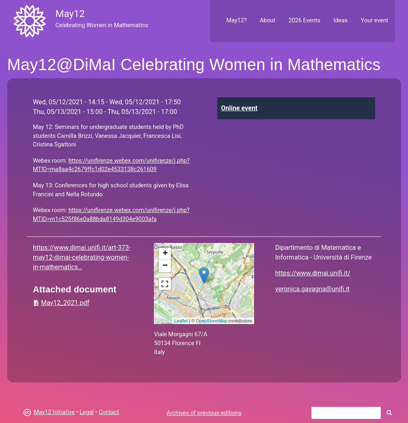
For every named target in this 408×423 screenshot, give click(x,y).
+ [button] (165, 254)
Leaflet (181, 320)
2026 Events (305, 20)
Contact (109, 412)
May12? (236, 20)
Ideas (341, 20)
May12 (69, 13)
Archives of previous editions (203, 413)
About (267, 20)
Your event (374, 20)
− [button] (165, 266)
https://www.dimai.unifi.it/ (312, 273)
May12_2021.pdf (65, 303)
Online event (239, 108)
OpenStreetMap (211, 320)
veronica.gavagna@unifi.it (312, 289)
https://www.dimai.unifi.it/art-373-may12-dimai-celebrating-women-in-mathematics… (82, 257)
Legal (87, 412)
